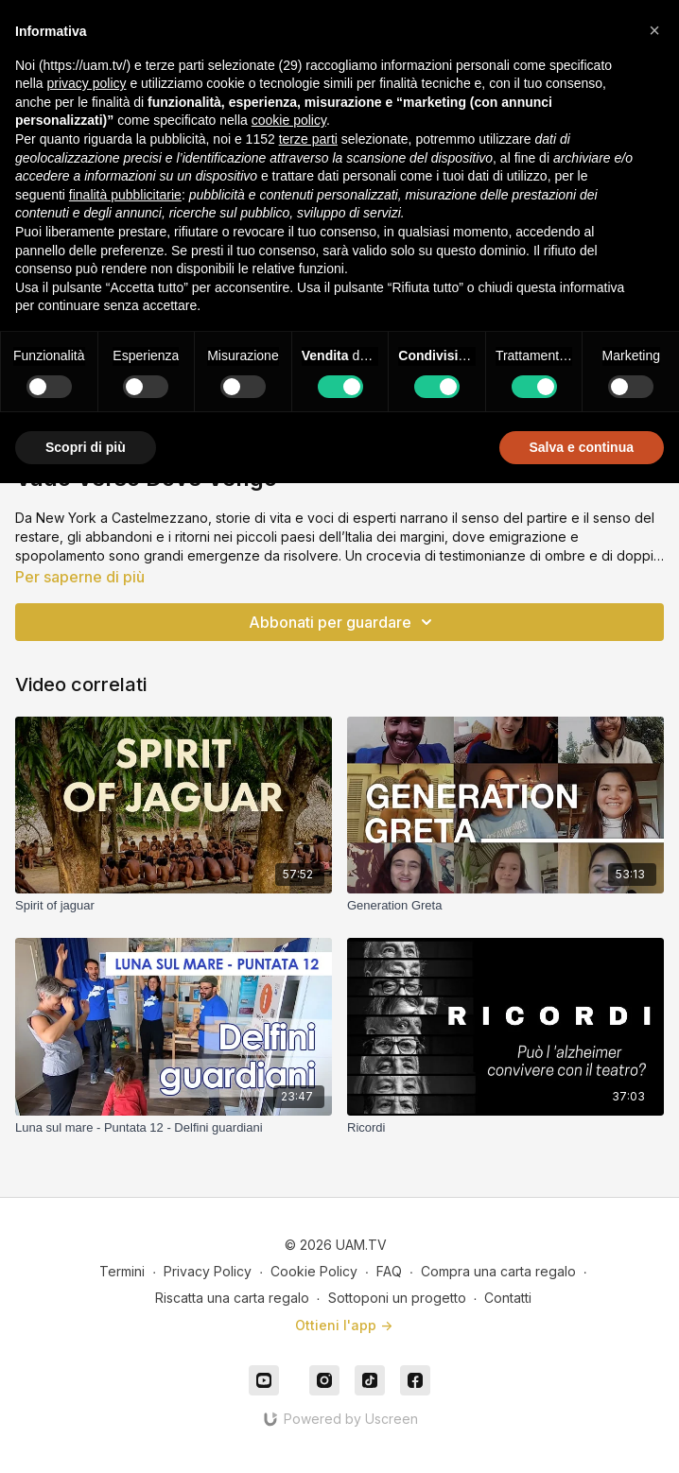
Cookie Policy (313, 1271)
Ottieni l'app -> (343, 1325)
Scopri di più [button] (85, 447)
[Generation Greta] (505, 905)
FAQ (389, 1271)
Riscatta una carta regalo (232, 1298)
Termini (122, 1271)
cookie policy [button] (289, 120)
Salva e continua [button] (582, 447)
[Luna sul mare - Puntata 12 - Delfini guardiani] (173, 1127)
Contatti (507, 1298)
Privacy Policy (208, 1271)
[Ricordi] (505, 1127)
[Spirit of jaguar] (173, 905)
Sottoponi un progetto (397, 1298)
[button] (654, 30)
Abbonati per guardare (343, 622)
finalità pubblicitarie (125, 194)
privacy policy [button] (86, 83)
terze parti (308, 139)
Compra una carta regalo (498, 1271)
